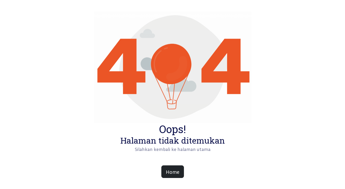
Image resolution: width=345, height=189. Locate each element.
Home (172, 172)
